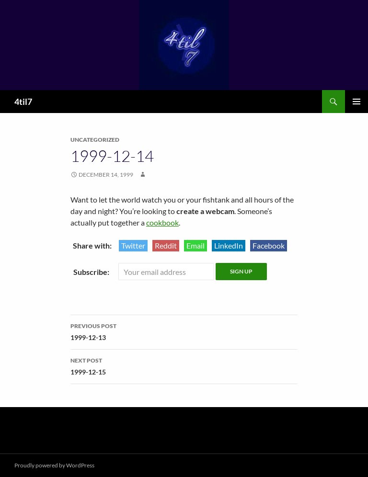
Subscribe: (92, 271)
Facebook (269, 245)
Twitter (133, 245)
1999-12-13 (184, 330)
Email (195, 245)
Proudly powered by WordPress (54, 465)
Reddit (166, 245)
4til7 (23, 101)
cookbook (162, 222)
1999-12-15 (184, 365)
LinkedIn (228, 245)
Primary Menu (356, 101)
